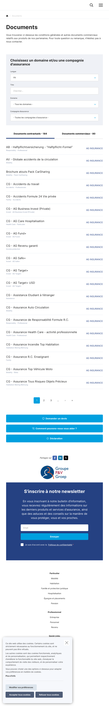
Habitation (54, 583)
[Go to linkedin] (61, 457)
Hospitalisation (54, 593)
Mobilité (54, 578)
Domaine (13, 98)
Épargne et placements (54, 598)
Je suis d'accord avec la (50, 545)
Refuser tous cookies (49, 695)
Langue (13, 71)
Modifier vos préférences (21, 687)
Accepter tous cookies (19, 695)
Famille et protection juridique (54, 588)
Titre (12, 85)
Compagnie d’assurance (19, 111)
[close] (67, 642)
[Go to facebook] (55, 457)
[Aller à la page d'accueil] (7, 5)
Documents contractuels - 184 (30, 133)
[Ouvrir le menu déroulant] (100, 5)
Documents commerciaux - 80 (78, 133)
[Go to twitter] (66, 457)
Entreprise (54, 617)
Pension (54, 603)
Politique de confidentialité (60, 545)
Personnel (54, 622)
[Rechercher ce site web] (91, 5)
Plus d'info (11, 676)
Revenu (54, 627)
